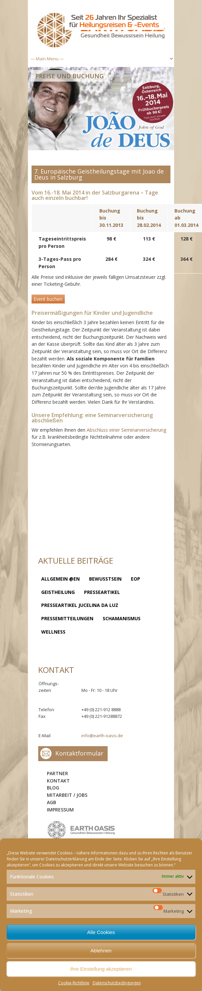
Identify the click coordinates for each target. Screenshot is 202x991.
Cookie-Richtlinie (73, 983)
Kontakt (58, 780)
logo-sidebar (81, 830)
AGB (51, 802)
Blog (53, 787)
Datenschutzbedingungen (117, 983)
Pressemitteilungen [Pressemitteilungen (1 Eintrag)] (67, 618)
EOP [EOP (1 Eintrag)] (135, 579)
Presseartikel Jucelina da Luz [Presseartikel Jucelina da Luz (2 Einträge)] (79, 605)
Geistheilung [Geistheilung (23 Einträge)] (58, 592)
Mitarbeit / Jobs (67, 795)
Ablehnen (100, 950)
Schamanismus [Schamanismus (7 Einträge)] (122, 618)
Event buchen (48, 299)
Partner (57, 773)
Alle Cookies (101, 932)
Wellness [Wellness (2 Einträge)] (53, 632)
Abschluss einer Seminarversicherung (126, 430)
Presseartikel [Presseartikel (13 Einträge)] (102, 592)
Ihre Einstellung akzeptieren (101, 969)
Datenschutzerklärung (66, 859)
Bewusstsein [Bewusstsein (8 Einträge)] (105, 579)
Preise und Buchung (69, 76)
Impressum (60, 809)
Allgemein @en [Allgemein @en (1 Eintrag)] (60, 579)
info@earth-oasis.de (102, 736)
